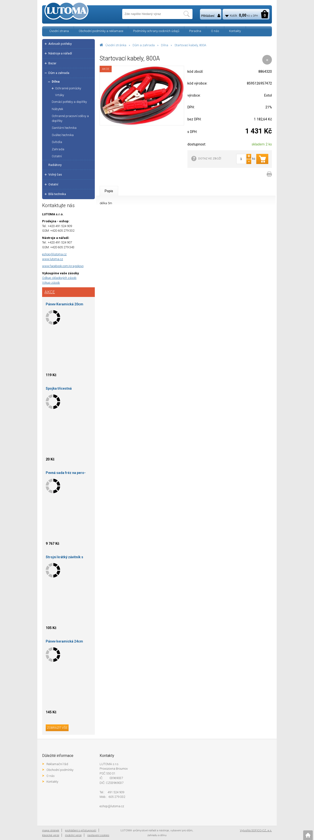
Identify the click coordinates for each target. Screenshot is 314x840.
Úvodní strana (59, 31)
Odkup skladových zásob (59, 278)
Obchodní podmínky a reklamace (101, 31)
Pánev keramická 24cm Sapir (64, 642)
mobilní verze (73, 835)
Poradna (195, 31)
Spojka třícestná (59, 388)
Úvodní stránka (115, 45)
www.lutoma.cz (52, 259)
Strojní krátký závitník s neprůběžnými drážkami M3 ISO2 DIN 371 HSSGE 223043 (68, 558)
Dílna (164, 45)
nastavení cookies (98, 835)
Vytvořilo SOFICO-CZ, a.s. (256, 830)
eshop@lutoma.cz (54, 254)
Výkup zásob (51, 282)
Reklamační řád (57, 764)
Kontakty (235, 31)
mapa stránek (50, 830)
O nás (215, 31)
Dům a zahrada (144, 45)
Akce (50, 291)
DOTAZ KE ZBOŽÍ (209, 158)
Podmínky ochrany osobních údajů (156, 31)
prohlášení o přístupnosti (80, 830)
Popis (109, 191)
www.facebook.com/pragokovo (62, 266)
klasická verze (50, 835)
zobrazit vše (57, 727)
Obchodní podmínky (59, 770)
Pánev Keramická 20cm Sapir (64, 305)
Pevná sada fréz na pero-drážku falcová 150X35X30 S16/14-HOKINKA (67, 473)
